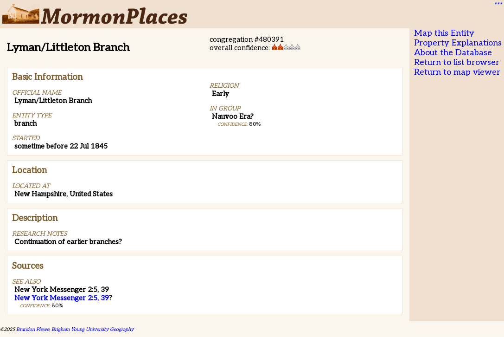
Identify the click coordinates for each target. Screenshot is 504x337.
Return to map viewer (457, 72)
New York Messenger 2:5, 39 (61, 298)
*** (497, 5)
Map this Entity (444, 33)
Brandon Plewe (32, 329)
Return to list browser (456, 62)
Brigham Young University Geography (92, 329)
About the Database (453, 53)
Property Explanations (458, 43)
